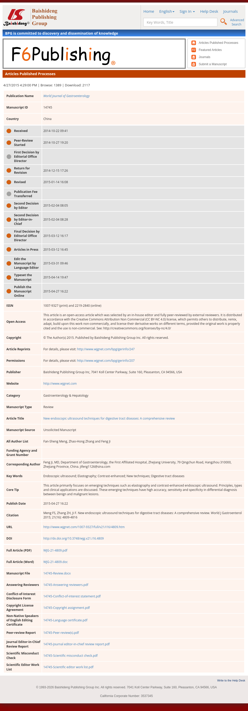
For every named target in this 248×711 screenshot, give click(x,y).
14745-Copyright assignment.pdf (66, 608)
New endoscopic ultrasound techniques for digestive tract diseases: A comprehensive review (109, 418)
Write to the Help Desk (231, 680)
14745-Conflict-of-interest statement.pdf (72, 596)
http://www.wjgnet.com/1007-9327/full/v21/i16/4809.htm (84, 527)
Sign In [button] (187, 11)
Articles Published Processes (218, 43)
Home (148, 11)
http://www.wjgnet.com (60, 383)
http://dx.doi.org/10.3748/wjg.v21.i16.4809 (73, 538)
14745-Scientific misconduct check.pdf (70, 655)
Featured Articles (210, 50)
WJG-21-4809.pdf (55, 550)
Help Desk (209, 11)
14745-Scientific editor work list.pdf (68, 667)
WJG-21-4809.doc (55, 562)
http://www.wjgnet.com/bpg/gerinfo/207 (106, 360)
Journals (230, 11)
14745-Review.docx (57, 573)
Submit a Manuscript (213, 64)
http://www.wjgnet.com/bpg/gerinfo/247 (106, 349)
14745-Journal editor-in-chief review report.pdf (76, 644)
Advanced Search (237, 22)
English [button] (167, 11)
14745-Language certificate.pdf (65, 620)
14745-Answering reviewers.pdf (65, 585)
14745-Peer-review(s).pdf (61, 632)
